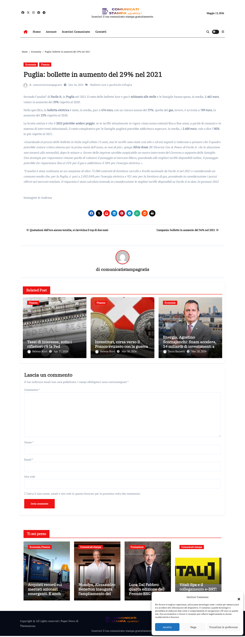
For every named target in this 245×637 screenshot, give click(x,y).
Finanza (45, 64)
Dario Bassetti (174, 351)
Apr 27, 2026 (61, 351)
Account (51, 32)
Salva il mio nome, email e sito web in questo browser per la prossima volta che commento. (84, 493)
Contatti (100, 32)
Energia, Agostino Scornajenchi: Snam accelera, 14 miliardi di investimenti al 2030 (189, 344)
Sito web (29, 475)
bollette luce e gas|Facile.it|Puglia (111, 84)
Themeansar (27, 627)
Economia (30, 64)
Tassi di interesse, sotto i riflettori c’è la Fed (49, 344)
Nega (193, 627)
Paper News (68, 622)
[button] (237, 597)
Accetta (167, 627)
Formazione (137, 546)
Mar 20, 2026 (199, 351)
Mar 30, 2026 (129, 351)
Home (37, 32)
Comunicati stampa (90, 546)
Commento (32, 389)
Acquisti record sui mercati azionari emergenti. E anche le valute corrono (45, 592)
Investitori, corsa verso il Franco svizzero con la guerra (121, 344)
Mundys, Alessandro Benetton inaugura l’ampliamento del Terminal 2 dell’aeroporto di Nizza (96, 597)
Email (28, 458)
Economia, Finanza (40, 546)
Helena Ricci (37, 351)
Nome (28, 441)
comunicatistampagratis (47, 84)
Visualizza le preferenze (223, 627)
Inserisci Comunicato (76, 32)
